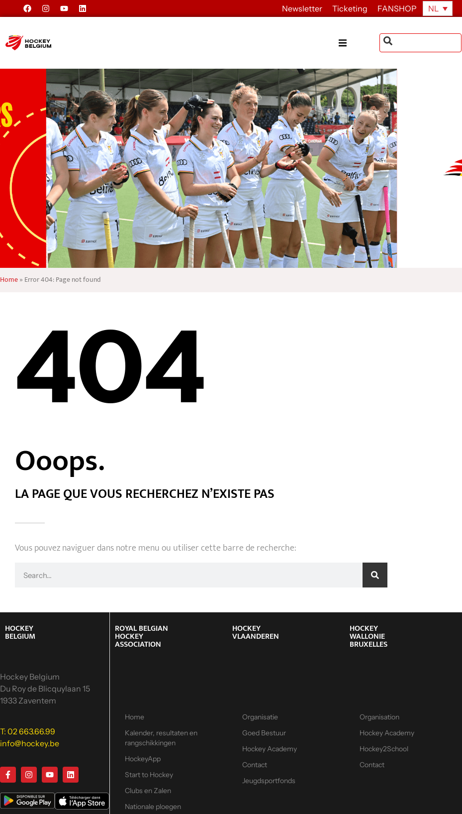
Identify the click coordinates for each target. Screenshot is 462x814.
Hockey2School (384, 748)
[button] (359, 43)
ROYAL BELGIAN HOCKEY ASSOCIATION (141, 636)
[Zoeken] (375, 575)
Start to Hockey (149, 774)
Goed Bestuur (264, 732)
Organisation (379, 716)
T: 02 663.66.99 (27, 731)
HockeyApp (143, 758)
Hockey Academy (269, 748)
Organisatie (260, 716)
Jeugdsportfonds (268, 780)
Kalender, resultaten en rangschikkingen (161, 737)
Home (9, 279)
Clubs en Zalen (148, 790)
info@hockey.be (29, 743)
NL (433, 8)
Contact (254, 764)
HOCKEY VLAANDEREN (255, 632)
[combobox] (420, 42)
